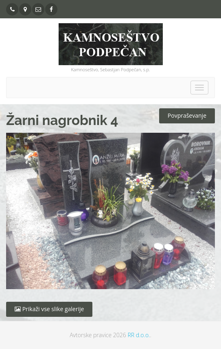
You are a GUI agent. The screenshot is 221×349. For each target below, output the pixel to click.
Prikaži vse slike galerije (49, 309)
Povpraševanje (187, 115)
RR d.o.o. (138, 335)
